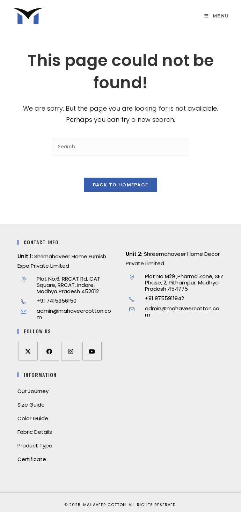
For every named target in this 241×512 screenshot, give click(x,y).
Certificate (31, 459)
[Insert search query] (120, 147)
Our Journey (33, 391)
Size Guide (31, 404)
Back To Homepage (120, 184)
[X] (28, 351)
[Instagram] (70, 351)
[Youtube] (92, 351)
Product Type (34, 445)
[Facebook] (49, 351)
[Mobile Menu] (216, 15)
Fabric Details (34, 432)
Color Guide (32, 418)
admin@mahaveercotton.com (74, 314)
